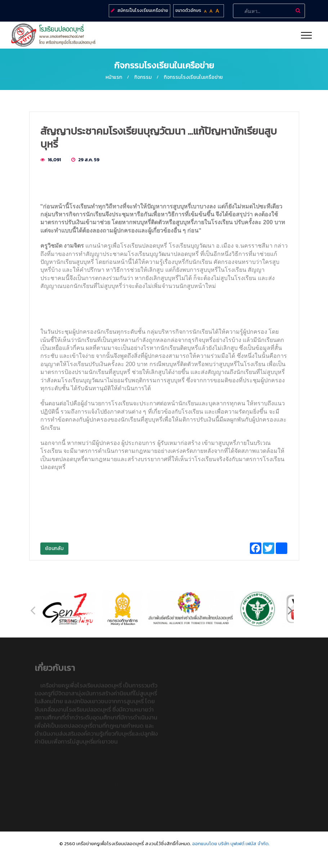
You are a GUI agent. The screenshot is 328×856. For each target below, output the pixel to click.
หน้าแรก (113, 77)
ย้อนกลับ (54, 548)
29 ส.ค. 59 (88, 159)
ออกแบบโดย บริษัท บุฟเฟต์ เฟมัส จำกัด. (231, 843)
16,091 (54, 159)
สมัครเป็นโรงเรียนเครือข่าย (142, 10)
